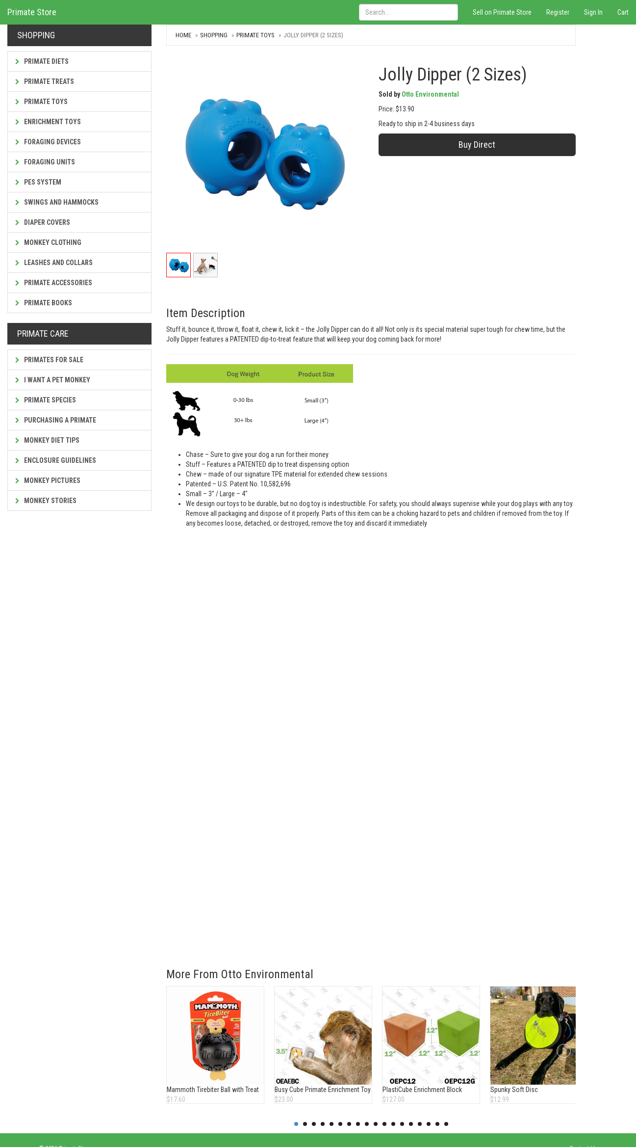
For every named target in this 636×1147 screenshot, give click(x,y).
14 (411, 1124)
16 (429, 1124)
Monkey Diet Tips (47, 440)
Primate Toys (41, 102)
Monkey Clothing (48, 242)
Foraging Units (45, 162)
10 (376, 1124)
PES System (38, 182)
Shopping (214, 35)
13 (402, 1124)
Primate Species (45, 400)
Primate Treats (44, 81)
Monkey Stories (45, 501)
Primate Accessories (53, 283)
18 (446, 1124)
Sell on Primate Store (502, 12)
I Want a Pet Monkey (52, 380)
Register (557, 12)
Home (183, 35)
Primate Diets (42, 61)
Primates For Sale (49, 360)
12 (393, 1124)
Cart (623, 12)
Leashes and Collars (54, 263)
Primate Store (31, 12)
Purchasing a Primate (55, 420)
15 (420, 1124)
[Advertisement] (356, 879)
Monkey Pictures (47, 480)
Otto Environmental (430, 94)
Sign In (593, 12)
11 (384, 1124)
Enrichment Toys (48, 122)
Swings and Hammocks (57, 202)
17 (437, 1124)
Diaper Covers (42, 222)
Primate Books (43, 303)
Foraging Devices (48, 142)
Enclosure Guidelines (55, 460)
